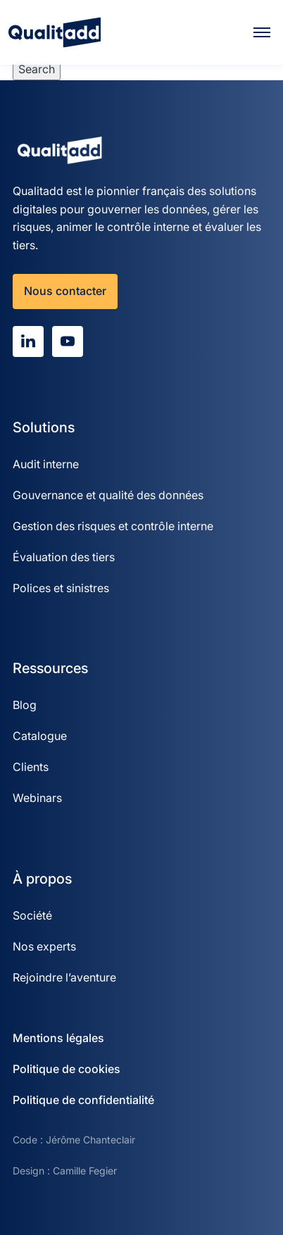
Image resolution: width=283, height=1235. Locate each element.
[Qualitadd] (54, 32)
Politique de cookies (66, 1069)
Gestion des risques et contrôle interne (113, 526)
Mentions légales (58, 1038)
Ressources (50, 668)
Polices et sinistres (61, 588)
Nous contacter (65, 291)
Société (32, 915)
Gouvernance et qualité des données (108, 495)
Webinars (37, 798)
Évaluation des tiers (64, 557)
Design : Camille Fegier (65, 1171)
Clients (31, 767)
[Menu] (262, 32)
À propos (42, 878)
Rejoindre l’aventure (64, 977)
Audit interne (46, 464)
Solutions (44, 427)
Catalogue (40, 736)
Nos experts (44, 946)
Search (36, 69)
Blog (25, 705)
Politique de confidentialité (83, 1100)
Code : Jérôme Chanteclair (74, 1140)
